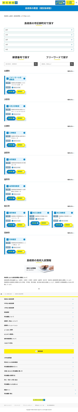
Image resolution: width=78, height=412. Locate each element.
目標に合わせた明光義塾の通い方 (13, 371)
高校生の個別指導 (9, 299)
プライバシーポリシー (27, 405)
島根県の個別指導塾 (19, 293)
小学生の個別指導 (9, 307)
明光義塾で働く (8, 393)
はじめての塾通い (9, 334)
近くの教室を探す (8, 293)
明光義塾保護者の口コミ (11, 366)
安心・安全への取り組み (11, 379)
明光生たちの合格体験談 (11, 362)
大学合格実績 (8, 357)
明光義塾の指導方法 (9, 375)
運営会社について (39, 405)
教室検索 (40, 351)
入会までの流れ (8, 343)
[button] (76, 2)
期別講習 (6, 312)
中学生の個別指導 (9, 303)
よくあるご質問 (8, 329)
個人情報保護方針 (51, 405)
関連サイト (7, 390)
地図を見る (70, 71)
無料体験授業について (10, 338)
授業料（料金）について (11, 321)
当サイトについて (8, 405)
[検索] (36, 64)
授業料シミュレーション (11, 325)
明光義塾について (9, 316)
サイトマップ (17, 405)
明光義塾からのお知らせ (11, 384)
